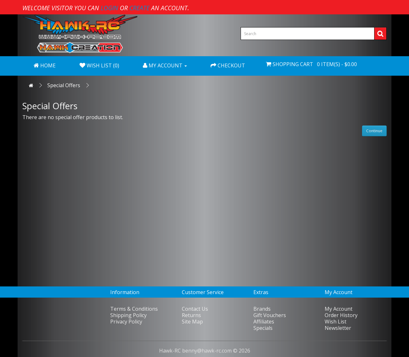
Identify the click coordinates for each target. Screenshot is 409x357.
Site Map (192, 321)
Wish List (335, 321)
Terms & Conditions (134, 308)
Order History (341, 315)
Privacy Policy (126, 321)
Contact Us (195, 308)
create (139, 8)
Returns (191, 315)
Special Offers (63, 85)
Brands (262, 308)
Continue (374, 130)
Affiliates (263, 321)
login (109, 8)
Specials (263, 327)
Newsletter (338, 327)
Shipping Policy (128, 315)
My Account (338, 308)
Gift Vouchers (269, 315)
